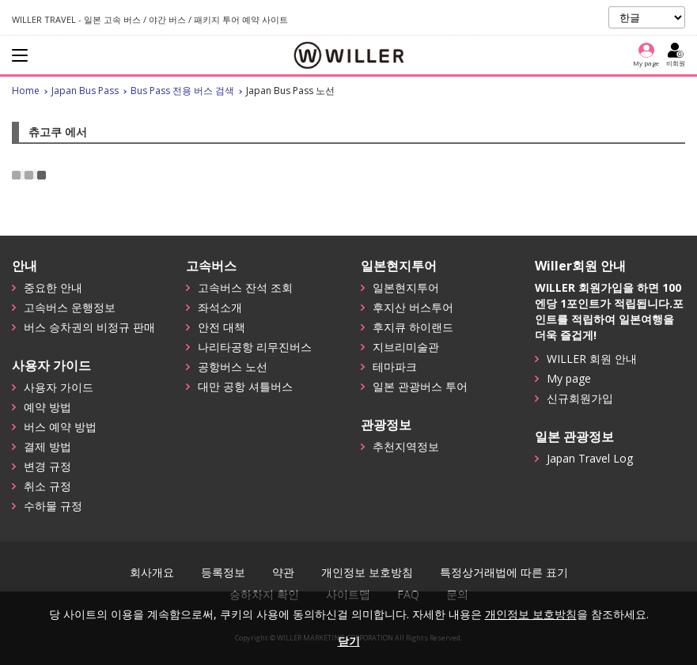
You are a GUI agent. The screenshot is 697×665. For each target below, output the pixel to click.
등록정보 (223, 572)
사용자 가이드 (58, 387)
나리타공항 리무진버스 (255, 346)
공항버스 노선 (232, 366)
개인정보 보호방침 (367, 572)
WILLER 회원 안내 (592, 358)
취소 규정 (47, 485)
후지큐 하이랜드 (413, 326)
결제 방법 (47, 446)
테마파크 (395, 366)
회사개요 (152, 572)
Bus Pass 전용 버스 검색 (182, 90)
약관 (283, 572)
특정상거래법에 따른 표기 (504, 572)
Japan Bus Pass (85, 90)
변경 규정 (47, 466)
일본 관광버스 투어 (420, 386)
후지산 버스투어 (413, 307)
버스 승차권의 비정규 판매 (89, 326)
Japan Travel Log (590, 458)
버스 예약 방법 (60, 426)
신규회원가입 (580, 398)
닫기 (349, 640)
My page (569, 378)
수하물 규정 (53, 505)
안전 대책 (221, 326)
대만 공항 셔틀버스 (245, 386)
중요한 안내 (53, 287)
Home (26, 90)
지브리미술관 (406, 346)
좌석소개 (220, 307)
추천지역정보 (406, 446)
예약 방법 (47, 406)
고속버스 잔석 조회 (245, 287)
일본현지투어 (406, 287)
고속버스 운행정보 (70, 307)
